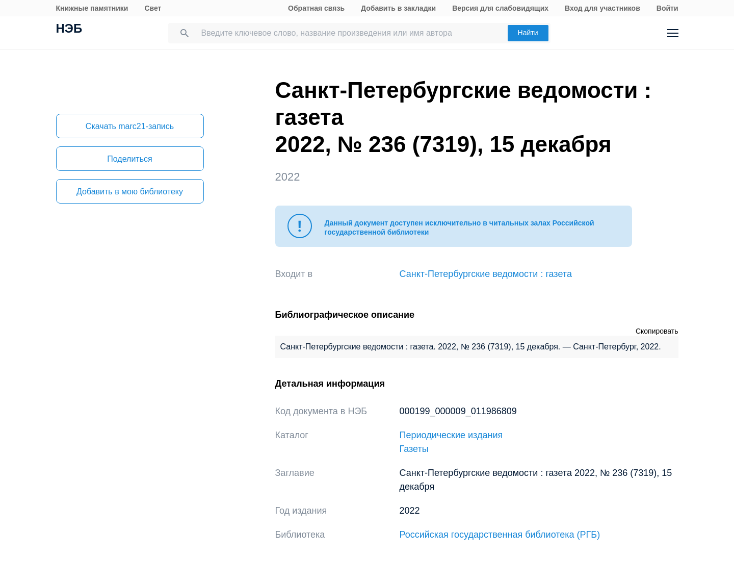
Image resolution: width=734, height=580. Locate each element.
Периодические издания (451, 435)
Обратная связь (316, 8)
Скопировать (657, 331)
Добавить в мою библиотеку (129, 191)
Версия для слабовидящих (500, 8)
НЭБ (69, 29)
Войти (667, 8)
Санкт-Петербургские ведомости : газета (486, 274)
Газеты (414, 449)
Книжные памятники (92, 8)
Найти (528, 33)
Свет (152, 8)
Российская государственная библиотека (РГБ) (500, 534)
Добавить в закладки (398, 8)
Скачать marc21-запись (130, 126)
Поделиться (129, 159)
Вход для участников (602, 8)
